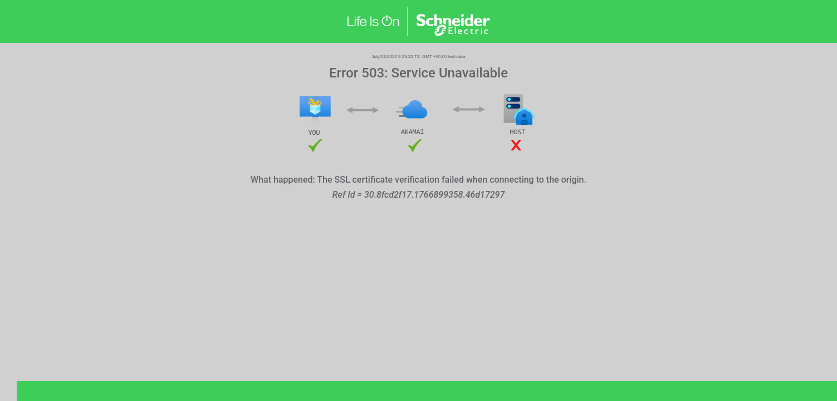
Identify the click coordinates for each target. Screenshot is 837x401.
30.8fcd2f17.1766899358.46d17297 (434, 194)
